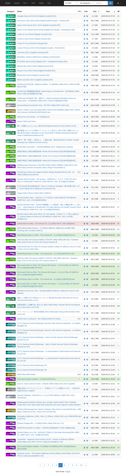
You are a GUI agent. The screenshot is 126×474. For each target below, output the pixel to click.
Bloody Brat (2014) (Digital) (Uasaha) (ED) (33, 75)
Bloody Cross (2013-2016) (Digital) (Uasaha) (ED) (36, 71)
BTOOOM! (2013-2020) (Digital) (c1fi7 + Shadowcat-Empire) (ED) (42, 62)
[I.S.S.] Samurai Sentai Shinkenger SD (32, 365)
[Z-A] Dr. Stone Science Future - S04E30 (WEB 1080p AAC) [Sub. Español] (46, 384)
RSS (33, 3)
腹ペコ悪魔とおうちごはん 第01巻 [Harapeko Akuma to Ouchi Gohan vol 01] (46, 126)
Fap (48, 3)
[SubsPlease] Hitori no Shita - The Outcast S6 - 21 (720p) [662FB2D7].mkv (45, 254)
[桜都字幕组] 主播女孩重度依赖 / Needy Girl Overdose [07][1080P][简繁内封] (46, 161)
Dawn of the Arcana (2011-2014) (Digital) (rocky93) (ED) (38, 25)
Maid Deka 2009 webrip (26, 374)
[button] (119, 3)
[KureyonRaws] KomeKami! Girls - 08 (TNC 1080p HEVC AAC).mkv (43, 105)
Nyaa (7, 3)
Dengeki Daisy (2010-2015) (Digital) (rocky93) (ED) (36, 16)
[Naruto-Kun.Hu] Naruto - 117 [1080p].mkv (33, 117)
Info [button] (25, 3)
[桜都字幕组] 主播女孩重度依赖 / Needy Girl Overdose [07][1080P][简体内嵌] (46, 151)
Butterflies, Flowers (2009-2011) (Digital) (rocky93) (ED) (38, 57)
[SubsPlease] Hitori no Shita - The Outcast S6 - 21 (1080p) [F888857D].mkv (46, 235)
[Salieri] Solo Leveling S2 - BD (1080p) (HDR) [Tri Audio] (38, 319)
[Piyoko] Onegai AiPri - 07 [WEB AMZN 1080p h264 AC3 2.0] (40, 423)
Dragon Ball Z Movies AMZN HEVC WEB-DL (34, 193)
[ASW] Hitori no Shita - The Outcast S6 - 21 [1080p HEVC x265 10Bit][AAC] (46, 224)
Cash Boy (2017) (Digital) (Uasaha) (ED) (32, 52)
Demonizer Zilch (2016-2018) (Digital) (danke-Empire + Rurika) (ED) (43, 21)
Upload (16, 3)
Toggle (67, 472)
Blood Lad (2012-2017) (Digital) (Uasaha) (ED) (35, 80)
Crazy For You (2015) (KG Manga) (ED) (32, 43)
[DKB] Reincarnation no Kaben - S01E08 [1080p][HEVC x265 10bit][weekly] (46, 428)
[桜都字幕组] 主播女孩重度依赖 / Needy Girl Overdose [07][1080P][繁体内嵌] (46, 156)
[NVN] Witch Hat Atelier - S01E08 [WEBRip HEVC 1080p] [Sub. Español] (45, 147)
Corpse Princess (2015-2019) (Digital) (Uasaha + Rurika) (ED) (41, 48)
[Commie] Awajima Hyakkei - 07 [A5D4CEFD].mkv (36, 379)
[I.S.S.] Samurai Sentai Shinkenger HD (32, 370)
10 (81, 465)
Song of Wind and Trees (26, 121)
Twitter (41, 3)
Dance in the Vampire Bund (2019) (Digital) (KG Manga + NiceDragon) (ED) (46, 30)
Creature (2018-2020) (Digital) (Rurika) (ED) (34, 39)
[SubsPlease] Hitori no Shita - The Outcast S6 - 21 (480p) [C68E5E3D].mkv (46, 279)
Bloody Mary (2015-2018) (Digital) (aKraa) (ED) (35, 66)
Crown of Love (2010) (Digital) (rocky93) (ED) (34, 34)
